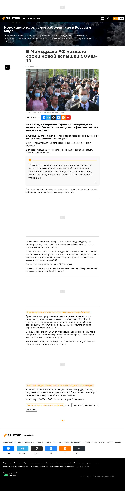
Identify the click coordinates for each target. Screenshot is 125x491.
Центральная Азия (25, 442)
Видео (118, 442)
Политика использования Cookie (15, 466)
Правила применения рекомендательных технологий (52, 466)
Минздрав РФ (31, 410)
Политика (50, 442)
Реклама (49, 463)
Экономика (63, 442)
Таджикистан (9, 442)
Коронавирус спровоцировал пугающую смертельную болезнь (58, 312)
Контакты (17, 463)
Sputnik (30, 112)
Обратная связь (83, 466)
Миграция (87, 442)
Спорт (110, 442)
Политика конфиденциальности (86, 463)
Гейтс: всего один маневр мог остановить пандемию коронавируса (60, 385)
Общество (75, 442)
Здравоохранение (91, 405)
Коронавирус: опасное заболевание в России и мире (45, 405)
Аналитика (100, 442)
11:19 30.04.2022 (32, 66)
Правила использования (33, 463)
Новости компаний (63, 463)
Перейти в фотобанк (58, 112)
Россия (68, 405)
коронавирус (77, 405)
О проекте (7, 463)
